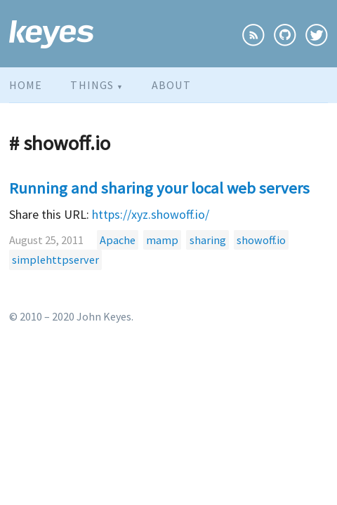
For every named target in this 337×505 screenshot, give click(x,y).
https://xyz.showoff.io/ (150, 214)
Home (25, 85)
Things (97, 85)
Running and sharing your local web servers (159, 188)
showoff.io (261, 240)
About (171, 85)
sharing (208, 240)
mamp (162, 240)
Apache (118, 240)
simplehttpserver (55, 259)
